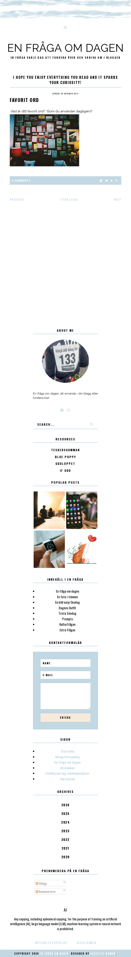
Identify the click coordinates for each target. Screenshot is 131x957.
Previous (17, 199)
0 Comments (21, 180)
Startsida (69, 199)
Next (117, 199)
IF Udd (65, 470)
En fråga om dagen (65, 48)
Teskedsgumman (65, 450)
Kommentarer (46, 891)
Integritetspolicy (67, 756)
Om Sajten (67, 778)
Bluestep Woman (103, 953)
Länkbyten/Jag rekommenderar (67, 773)
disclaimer (67, 767)
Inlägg (41, 883)
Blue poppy (65, 457)
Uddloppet (65, 464)
